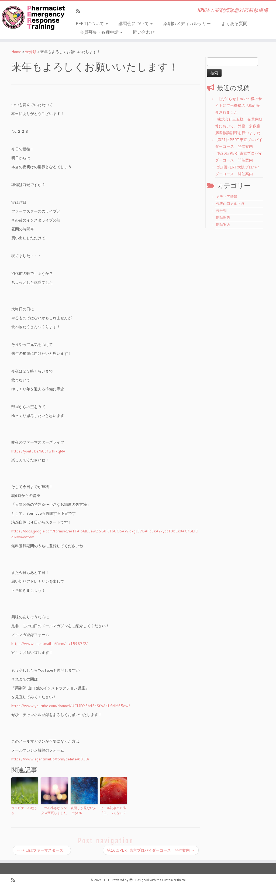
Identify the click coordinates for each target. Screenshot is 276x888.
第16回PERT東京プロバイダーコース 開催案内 (151, 850)
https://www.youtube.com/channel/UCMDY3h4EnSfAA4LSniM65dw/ (70, 705)
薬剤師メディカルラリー (187, 23)
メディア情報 (226, 196)
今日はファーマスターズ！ (42, 850)
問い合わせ (144, 32)
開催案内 (223, 224)
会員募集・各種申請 (101, 32)
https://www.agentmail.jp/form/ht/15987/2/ (49, 643)
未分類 (30, 51)
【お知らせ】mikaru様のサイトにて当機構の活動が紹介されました (238, 105)
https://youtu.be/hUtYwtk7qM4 (38, 451)
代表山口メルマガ (230, 203)
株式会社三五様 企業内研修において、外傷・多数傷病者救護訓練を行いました (239, 126)
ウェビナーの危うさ (24, 810)
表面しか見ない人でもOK (83, 810)
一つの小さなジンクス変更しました (54, 810)
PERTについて (92, 23)
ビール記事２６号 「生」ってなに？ (113, 810)
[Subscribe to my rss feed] (80, 10)
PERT (105, 880)
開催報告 (223, 217)
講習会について (136, 23)
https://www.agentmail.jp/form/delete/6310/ (50, 759)
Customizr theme (174, 880)
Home (16, 51)
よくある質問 (234, 23)
